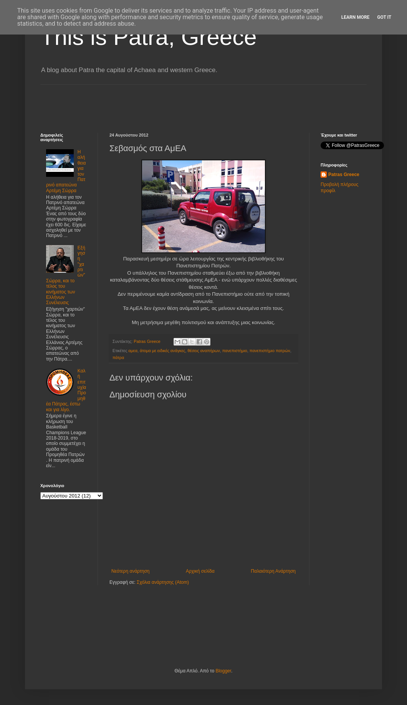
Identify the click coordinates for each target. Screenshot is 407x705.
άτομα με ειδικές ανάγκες (162, 350)
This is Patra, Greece (148, 37)
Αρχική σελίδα (200, 571)
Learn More (355, 17)
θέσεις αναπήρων (203, 350)
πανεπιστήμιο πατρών (270, 350)
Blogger (223, 671)
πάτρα (118, 357)
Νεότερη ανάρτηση (130, 571)
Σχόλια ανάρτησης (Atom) (163, 582)
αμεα (132, 350)
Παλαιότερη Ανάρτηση (273, 571)
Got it (384, 17)
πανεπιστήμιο (234, 350)
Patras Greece (343, 174)
